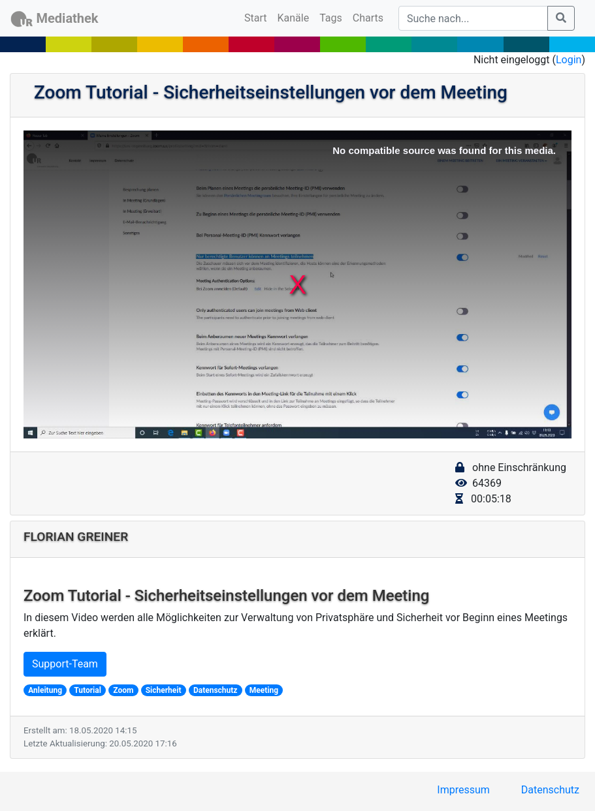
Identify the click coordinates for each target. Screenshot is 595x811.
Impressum (463, 790)
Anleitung (45, 690)
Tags (330, 18)
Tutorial (87, 690)
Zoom (123, 690)
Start (258, 17)
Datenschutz (215, 690)
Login (568, 60)
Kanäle (294, 18)
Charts (368, 18)
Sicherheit (164, 690)
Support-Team (65, 664)
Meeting (263, 690)
